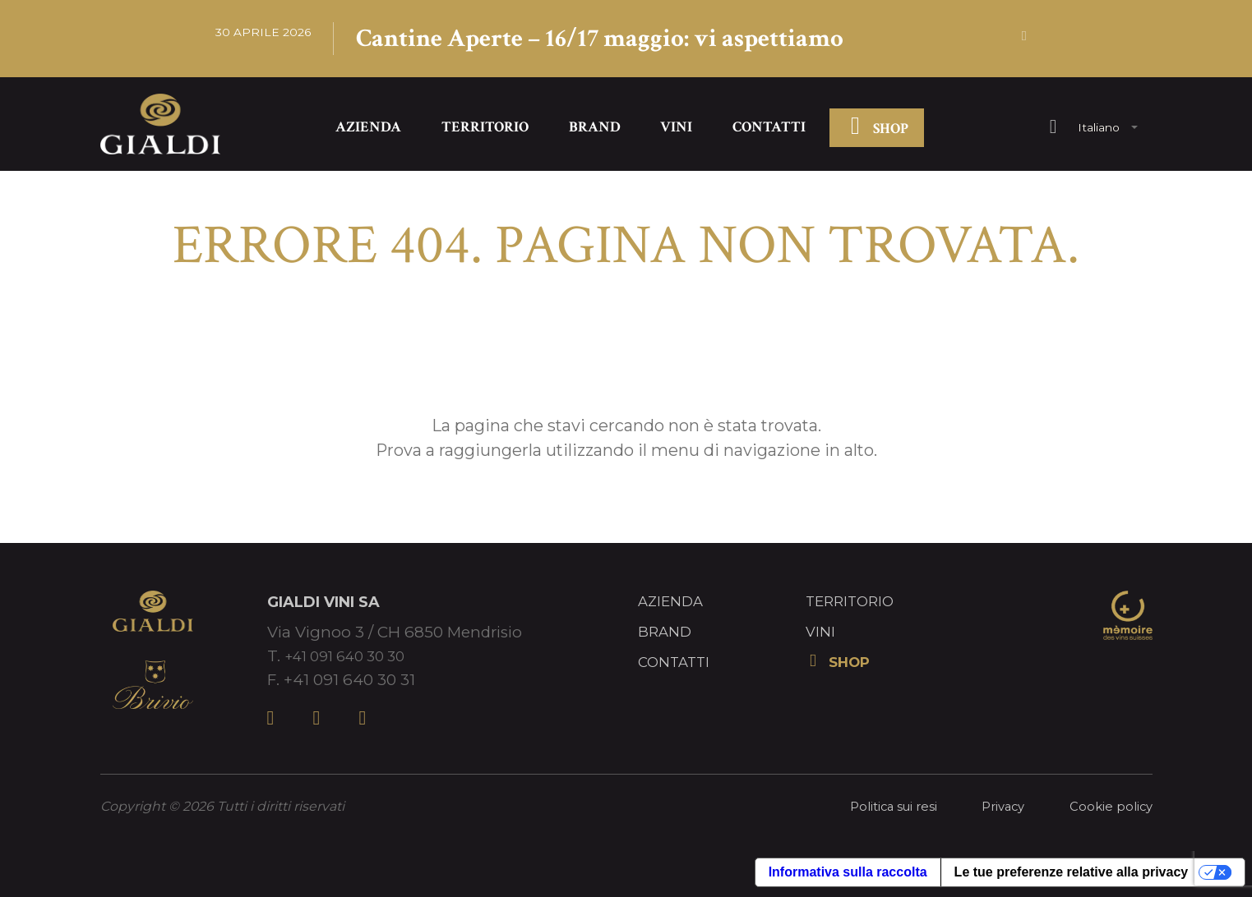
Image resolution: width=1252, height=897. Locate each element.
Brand (595, 130)
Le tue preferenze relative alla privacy (1071, 875)
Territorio (485, 130)
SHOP (877, 131)
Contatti (769, 130)
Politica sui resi (882, 809)
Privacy (997, 809)
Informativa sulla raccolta (848, 875)
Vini (676, 130)
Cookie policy (1109, 809)
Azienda (368, 130)
